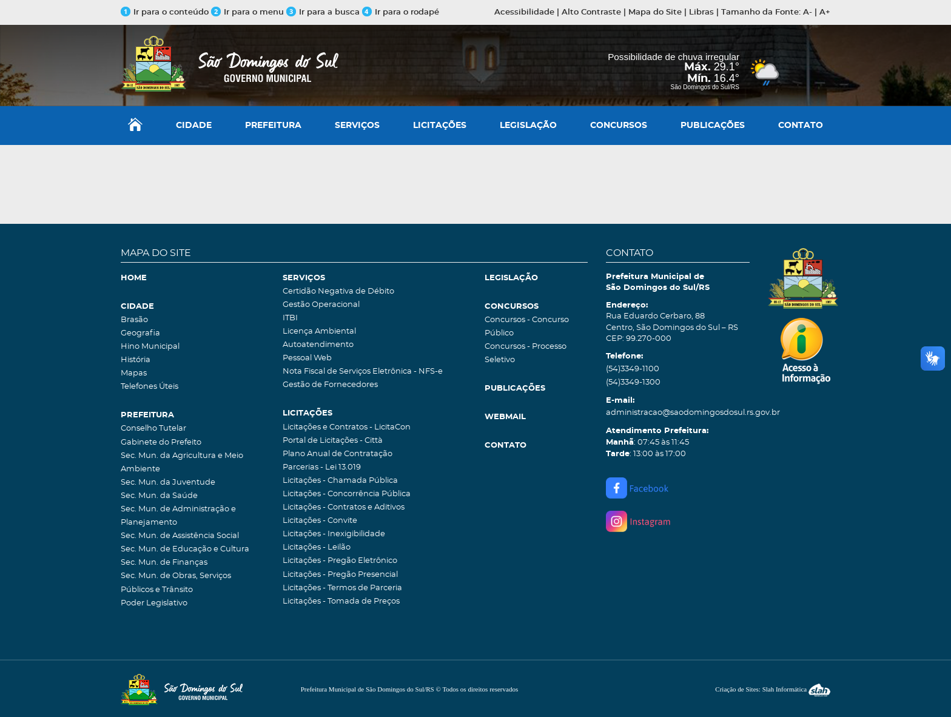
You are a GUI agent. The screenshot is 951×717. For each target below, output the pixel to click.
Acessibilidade (524, 12)
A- (807, 12)
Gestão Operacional (321, 305)
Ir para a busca (323, 12)
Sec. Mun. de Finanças (164, 563)
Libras (701, 12)
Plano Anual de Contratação (337, 454)
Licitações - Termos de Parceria (342, 588)
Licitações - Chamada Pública (340, 481)
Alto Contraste (591, 12)
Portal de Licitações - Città (333, 441)
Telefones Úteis (149, 387)
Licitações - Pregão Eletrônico (340, 561)
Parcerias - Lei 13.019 (322, 467)
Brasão (134, 320)
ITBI (290, 318)
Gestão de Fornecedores (330, 385)
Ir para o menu (248, 12)
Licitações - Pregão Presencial (340, 575)
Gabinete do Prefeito (161, 442)
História (135, 360)
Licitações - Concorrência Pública (347, 494)
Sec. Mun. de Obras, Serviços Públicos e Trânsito (176, 582)
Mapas (134, 373)
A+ (824, 12)
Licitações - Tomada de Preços (341, 601)
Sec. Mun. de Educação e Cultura (185, 549)
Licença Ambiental (319, 331)
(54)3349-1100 (632, 369)
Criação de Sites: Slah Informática (772, 689)
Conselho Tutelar (153, 429)
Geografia (140, 333)
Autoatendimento (318, 345)
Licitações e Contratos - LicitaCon (347, 427)
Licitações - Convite (320, 521)
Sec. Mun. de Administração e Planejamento (178, 516)
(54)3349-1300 (633, 382)
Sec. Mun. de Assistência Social (180, 536)
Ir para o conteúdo (165, 12)
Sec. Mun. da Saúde (159, 496)
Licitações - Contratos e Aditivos (344, 507)
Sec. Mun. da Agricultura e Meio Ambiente (182, 462)
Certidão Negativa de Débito (338, 291)
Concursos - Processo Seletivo (525, 353)
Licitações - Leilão (317, 547)
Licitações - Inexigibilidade (334, 534)
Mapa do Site (655, 12)
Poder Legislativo (154, 603)
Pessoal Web (307, 358)
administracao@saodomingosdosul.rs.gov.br (678, 413)
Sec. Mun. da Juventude (168, 482)
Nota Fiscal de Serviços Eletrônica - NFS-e (363, 371)
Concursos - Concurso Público (527, 326)
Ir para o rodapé (400, 12)
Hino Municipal (150, 347)
